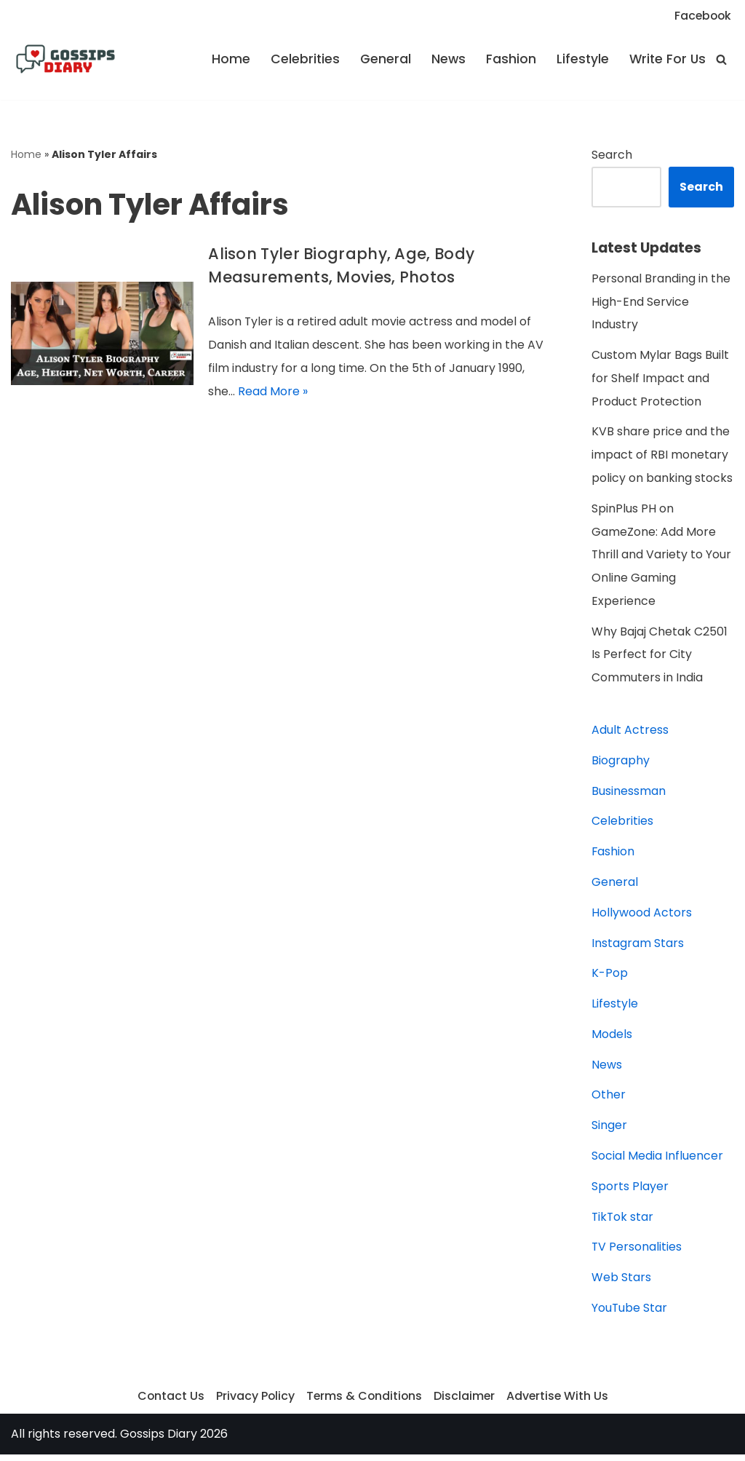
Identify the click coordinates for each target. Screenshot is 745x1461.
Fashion (508, 59)
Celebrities (301, 59)
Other (608, 1100)
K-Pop (609, 978)
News (445, 59)
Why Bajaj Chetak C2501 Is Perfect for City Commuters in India (659, 657)
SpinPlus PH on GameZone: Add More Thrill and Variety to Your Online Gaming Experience (661, 557)
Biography (620, 764)
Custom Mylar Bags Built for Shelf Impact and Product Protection (660, 379)
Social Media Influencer (657, 1161)
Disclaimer (465, 1402)
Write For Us (666, 59)
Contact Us (168, 1402)
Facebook (701, 15)
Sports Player (630, 1192)
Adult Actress (630, 733)
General (381, 59)
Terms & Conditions (364, 1402)
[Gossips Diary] (65, 59)
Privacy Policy (253, 1402)
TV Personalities (636, 1253)
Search (611, 155)
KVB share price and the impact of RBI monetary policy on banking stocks (662, 456)
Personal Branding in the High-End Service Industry (660, 302)
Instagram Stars (637, 947)
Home (226, 59)
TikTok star (623, 1222)
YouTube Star (629, 1314)
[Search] (721, 59)
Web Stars (621, 1283)
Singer (609, 1131)
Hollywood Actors (641, 916)
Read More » (273, 392)
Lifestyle (580, 59)
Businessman (628, 794)
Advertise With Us (559, 1402)
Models (611, 1039)
